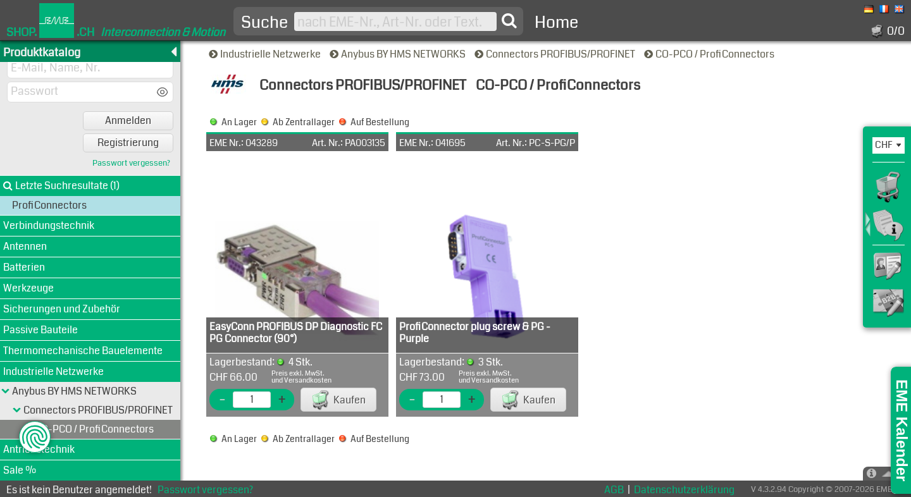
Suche (264, 23)
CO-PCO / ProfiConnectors (710, 54)
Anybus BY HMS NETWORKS (399, 54)
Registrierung (128, 142)
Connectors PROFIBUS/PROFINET (555, 54)
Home (556, 22)
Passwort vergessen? (131, 163)
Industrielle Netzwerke (266, 54)
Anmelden (128, 120)
